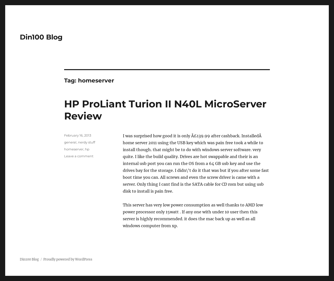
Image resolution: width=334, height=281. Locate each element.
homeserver (73, 149)
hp (87, 149)
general (70, 142)
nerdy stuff (86, 142)
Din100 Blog (41, 37)
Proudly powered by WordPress (67, 259)
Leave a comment (78, 156)
